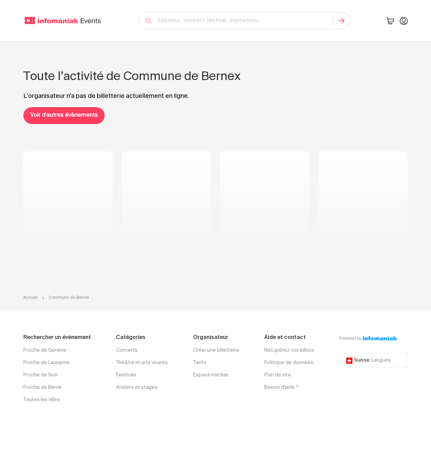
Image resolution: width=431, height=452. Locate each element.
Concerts (127, 350)
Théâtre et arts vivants (142, 362)
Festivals (126, 375)
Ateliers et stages (137, 387)
